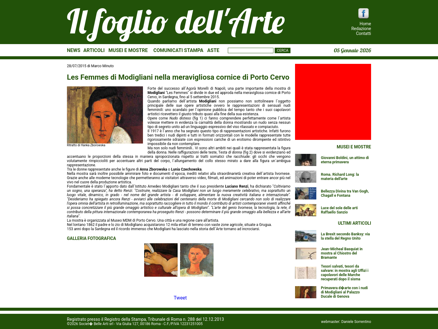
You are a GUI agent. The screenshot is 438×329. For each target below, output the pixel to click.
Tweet (180, 298)
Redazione (361, 28)
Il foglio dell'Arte (176, 21)
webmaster (330, 322)
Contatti (363, 33)
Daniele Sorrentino (356, 322)
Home (365, 23)
